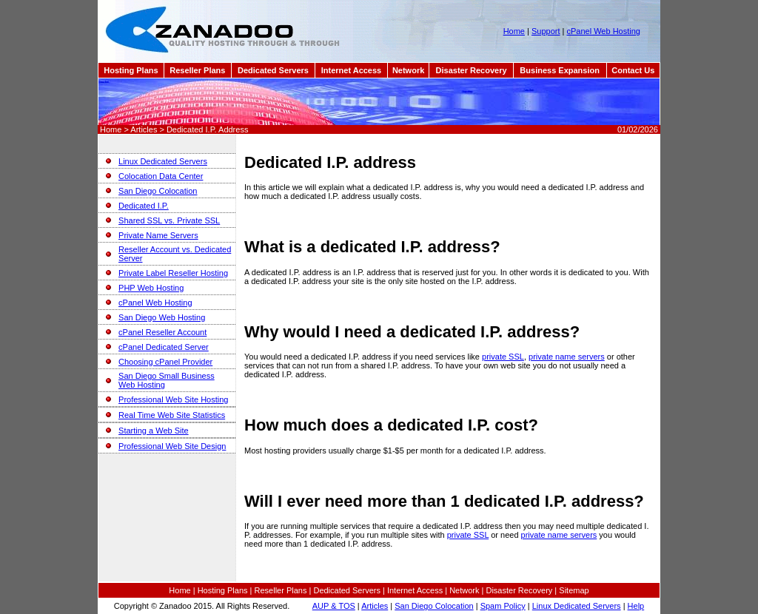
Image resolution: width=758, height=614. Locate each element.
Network (408, 70)
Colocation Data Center (160, 176)
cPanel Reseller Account (162, 332)
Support (545, 31)
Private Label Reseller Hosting (173, 273)
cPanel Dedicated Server (163, 347)
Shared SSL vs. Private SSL (169, 220)
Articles (374, 605)
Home (514, 31)
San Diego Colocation (157, 190)
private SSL (503, 356)
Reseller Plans (197, 70)
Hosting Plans (131, 70)
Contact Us (632, 70)
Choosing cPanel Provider (165, 361)
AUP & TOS (333, 605)
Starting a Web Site (153, 430)
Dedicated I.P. (143, 205)
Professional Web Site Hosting (173, 399)
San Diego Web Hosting (161, 317)
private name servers (567, 356)
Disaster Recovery (471, 70)
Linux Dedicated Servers (162, 161)
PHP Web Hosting (151, 287)
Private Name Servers (158, 235)
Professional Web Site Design (172, 446)
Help (636, 605)
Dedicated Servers (273, 70)
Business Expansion (560, 70)
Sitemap (573, 590)
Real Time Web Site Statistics (171, 415)
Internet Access (351, 70)
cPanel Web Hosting (603, 31)
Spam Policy (503, 605)
